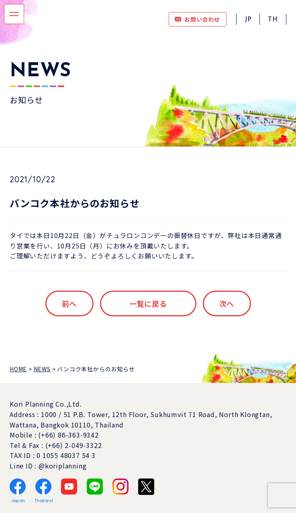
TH (273, 19)
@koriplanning (62, 465)
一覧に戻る (148, 303)
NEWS (42, 369)
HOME (18, 369)
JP (248, 19)
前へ (69, 303)
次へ (227, 303)
